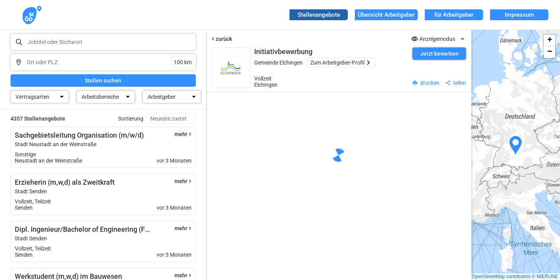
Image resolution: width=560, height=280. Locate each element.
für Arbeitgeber (453, 14)
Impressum (519, 14)
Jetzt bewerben (439, 54)
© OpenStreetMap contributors (498, 276)
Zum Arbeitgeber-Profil (340, 63)
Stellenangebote (319, 14)
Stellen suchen (103, 80)
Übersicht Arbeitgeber (386, 14)
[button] (515, 145)
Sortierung (130, 119)
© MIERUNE (545, 276)
